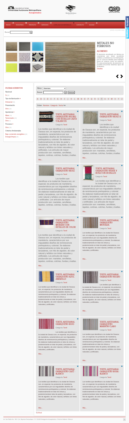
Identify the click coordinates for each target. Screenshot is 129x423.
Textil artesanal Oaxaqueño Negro (110, 275)
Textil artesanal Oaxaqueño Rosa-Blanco (109, 371)
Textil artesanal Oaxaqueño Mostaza (109, 222)
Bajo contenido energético (16, 134)
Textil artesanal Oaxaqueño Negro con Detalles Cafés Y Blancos (66, 117)
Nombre (46, 105)
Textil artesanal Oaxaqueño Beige (65, 169)
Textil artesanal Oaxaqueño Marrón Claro (109, 324)
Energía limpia (11, 137)
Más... (40, 160)
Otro (8, 109)
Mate (8, 115)
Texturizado (11, 118)
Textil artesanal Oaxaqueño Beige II (110, 115)
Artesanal (10, 102)
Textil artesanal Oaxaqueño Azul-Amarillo (65, 276)
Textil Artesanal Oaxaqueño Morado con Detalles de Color (66, 223)
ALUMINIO (102, 51)
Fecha (61, 105)
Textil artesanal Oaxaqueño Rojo (65, 322)
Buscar (7, 32)
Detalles (100, 69)
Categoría (53, 105)
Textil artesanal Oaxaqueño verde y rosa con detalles (106, 170)
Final (40, 413)
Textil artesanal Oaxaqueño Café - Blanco (65, 371)
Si (7, 95)
